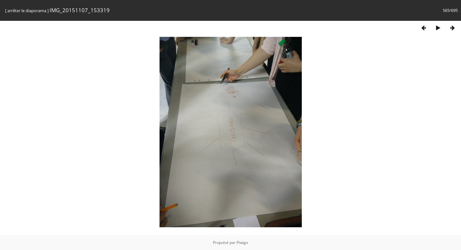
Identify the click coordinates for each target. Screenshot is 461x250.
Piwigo (242, 242)
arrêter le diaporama (26, 10)
